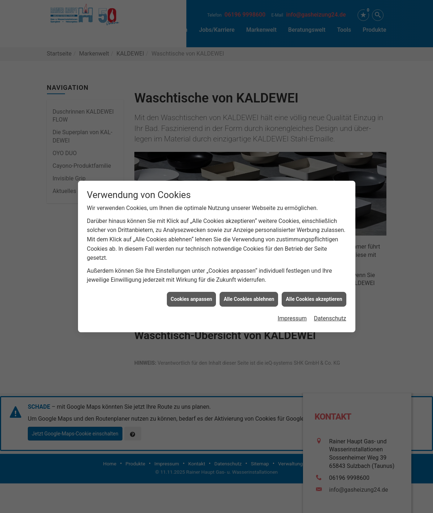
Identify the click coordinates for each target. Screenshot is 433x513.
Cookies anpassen (191, 296)
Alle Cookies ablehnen (249, 296)
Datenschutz (330, 315)
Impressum (292, 315)
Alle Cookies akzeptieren (314, 296)
